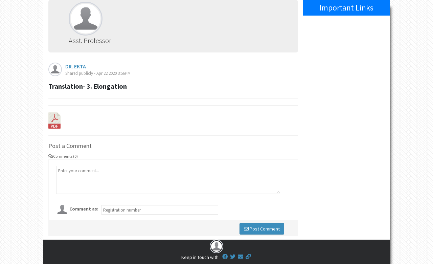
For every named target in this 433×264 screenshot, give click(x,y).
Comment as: (83, 209)
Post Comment (262, 229)
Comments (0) (63, 156)
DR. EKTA (75, 66)
